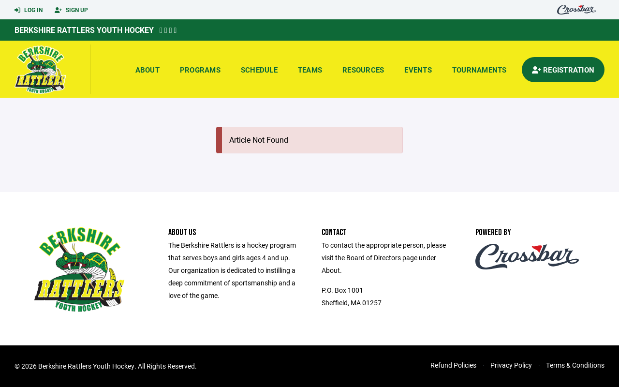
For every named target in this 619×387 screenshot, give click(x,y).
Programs (200, 69)
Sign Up (71, 10)
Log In (29, 10)
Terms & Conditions (575, 365)
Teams (310, 69)
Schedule (259, 69)
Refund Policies (453, 365)
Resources (363, 69)
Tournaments (479, 69)
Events (418, 69)
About (147, 69)
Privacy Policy (511, 365)
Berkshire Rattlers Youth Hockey (84, 30)
